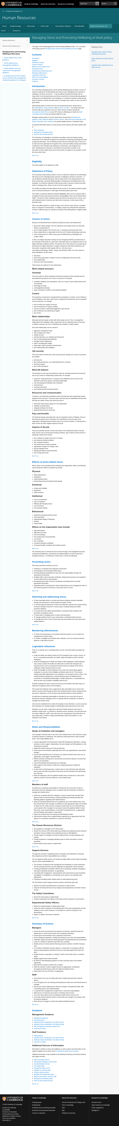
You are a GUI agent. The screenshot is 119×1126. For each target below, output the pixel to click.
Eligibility (35, 60)
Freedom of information (9, 1112)
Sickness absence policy (41, 1072)
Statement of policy (38, 62)
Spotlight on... (96, 1110)
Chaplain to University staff (42, 1070)
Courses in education (38, 1113)
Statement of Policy (42, 171)
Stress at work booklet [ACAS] (43, 134)
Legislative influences (38, 75)
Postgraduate (36, 1105)
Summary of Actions (42, 923)
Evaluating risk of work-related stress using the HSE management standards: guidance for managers (14, 78)
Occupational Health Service (41, 112)
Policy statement (49, 108)
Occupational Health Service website (67, 1051)
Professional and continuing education (44, 1108)
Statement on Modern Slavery (11, 1116)
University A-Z (6, 1120)
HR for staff (44, 26)
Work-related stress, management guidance (10, 64)
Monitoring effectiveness (39, 73)
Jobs (63, 1108)
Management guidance (41, 1018)
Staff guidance (38, 108)
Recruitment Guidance (63, 26)
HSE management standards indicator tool (47, 1026)
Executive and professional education (43, 1110)
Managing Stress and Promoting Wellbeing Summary (61, 48)
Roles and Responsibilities (46, 727)
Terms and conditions (8, 1118)
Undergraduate (36, 1102)
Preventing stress (37, 69)
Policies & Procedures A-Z (14, 11)
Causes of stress (37, 64)
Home (3, 11)
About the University (48, 4)
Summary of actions (38, 79)
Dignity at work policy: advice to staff (45, 1076)
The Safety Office (39, 1066)
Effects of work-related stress (41, 67)
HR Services (31, 26)
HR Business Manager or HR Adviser (45, 1062)
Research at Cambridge (66, 4)
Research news (96, 1102)
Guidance (35, 81)
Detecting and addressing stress (42, 71)
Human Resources (8, 41)
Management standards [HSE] (43, 132)
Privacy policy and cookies (10, 1114)
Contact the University (9, 1108)
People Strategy (15, 26)
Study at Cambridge (31, 4)
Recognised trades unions (42, 1068)
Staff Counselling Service (41, 1060)
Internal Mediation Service (42, 1064)
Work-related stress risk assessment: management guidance (11, 70)
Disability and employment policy (44, 1074)
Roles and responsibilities (40, 77)
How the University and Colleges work (73, 1102)
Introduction (35, 58)
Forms (3, 31)
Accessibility (6, 1110)
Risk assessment (39, 1020)
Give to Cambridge (67, 1105)
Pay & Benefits (79, 26)
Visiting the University (68, 1113)
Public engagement (98, 1108)
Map (63, 1110)
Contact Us (16, 31)
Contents (37, 54)
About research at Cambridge (101, 1105)
